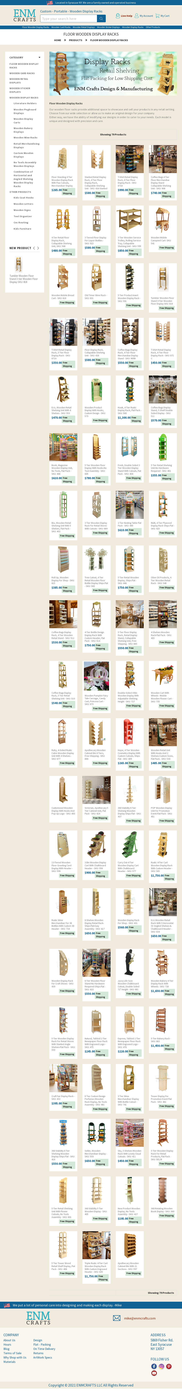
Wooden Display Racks (132, 27)
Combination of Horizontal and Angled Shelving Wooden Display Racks (23, 179)
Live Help (126, 15)
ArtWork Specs (42, 1357)
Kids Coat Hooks (24, 197)
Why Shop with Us (14, 1357)
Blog (6, 1349)
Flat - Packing (42, 1344)
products (75, 40)
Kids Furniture (22, 228)
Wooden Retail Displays (84, 27)
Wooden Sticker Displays (108, 27)
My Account (146, 15)
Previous (34, 247)
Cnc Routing (21, 222)
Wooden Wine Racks (26, 137)
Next (38, 247)
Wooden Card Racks (60, 27)
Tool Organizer (23, 216)
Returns (38, 1353)
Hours (7, 1344)
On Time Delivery (44, 1349)
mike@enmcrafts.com (140, 1318)
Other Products (153, 27)
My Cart (165, 15)
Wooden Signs (22, 210)
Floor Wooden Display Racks (35, 27)
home (57, 40)
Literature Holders (25, 103)
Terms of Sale (12, 1353)
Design (37, 1340)
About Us (9, 1340)
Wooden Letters (23, 203)
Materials (9, 1362)
